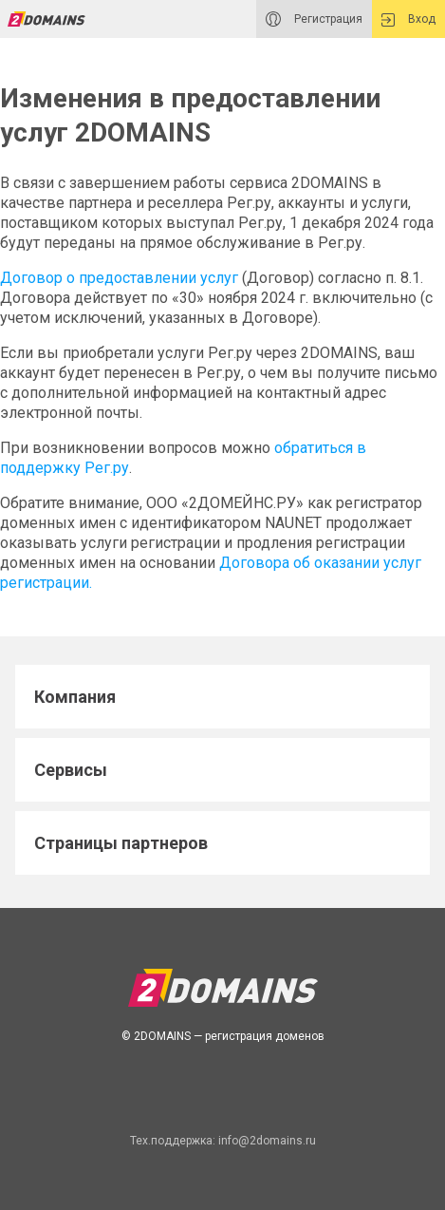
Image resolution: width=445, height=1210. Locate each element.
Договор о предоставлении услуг (119, 278)
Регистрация (314, 19)
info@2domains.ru (267, 1140)
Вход (408, 19)
